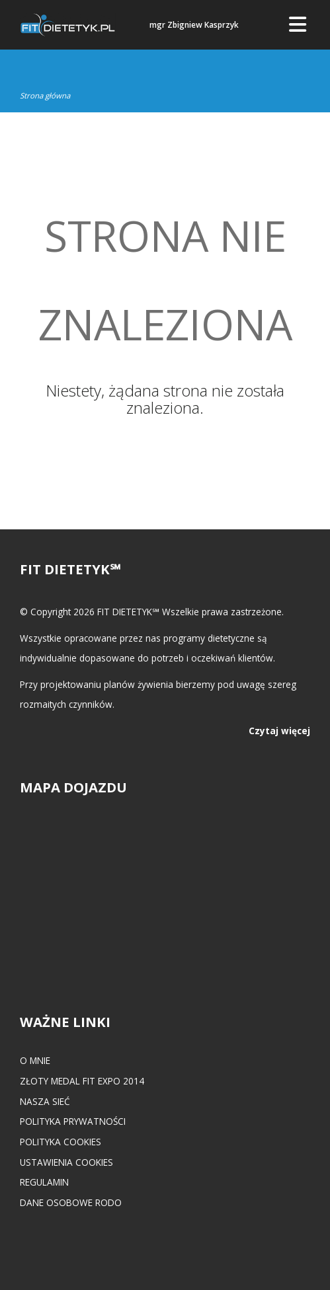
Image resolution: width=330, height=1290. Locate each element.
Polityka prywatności (73, 1121)
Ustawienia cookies (66, 1162)
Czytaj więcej (279, 730)
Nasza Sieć (45, 1101)
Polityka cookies (60, 1141)
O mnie (35, 1060)
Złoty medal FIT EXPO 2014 (82, 1081)
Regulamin (44, 1182)
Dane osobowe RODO (71, 1202)
